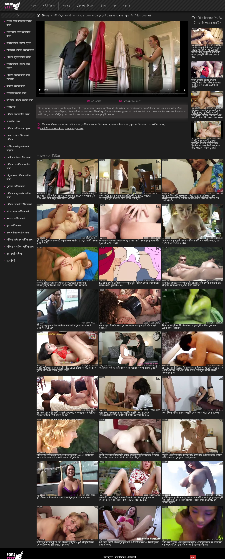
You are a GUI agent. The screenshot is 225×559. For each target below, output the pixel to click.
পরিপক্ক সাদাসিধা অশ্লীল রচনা (20, 246)
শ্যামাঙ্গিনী (11, 260)
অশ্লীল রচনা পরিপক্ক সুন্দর (18, 43)
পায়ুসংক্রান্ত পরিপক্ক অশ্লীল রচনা (19, 177)
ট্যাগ (103, 5)
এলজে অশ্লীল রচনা (16, 218)
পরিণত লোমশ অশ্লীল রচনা (19, 204)
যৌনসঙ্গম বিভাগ (49, 124)
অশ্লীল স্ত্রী (11, 107)
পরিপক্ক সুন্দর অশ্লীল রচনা (18, 57)
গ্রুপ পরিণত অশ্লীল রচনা (18, 232)
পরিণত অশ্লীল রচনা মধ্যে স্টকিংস (18, 77)
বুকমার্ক (126, 5)
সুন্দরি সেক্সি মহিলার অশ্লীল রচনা (19, 23)
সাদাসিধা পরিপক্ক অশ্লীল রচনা (20, 50)
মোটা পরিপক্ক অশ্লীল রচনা (18, 157)
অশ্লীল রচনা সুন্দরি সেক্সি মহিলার (18, 148)
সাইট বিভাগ (49, 5)
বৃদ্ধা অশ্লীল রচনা (14, 225)
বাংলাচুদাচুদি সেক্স (74, 128)
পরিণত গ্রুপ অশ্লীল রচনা (18, 114)
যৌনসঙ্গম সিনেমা (85, 5)
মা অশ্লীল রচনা (13, 121)
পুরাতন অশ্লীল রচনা (16, 186)
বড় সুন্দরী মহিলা (14, 253)
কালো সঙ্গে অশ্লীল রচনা (18, 211)
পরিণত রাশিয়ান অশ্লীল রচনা (20, 239)
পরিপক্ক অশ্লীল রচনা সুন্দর (18, 128)
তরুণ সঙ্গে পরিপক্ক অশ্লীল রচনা (18, 34)
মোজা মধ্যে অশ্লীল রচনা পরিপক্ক (18, 137)
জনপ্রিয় (66, 5)
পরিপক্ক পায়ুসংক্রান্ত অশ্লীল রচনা (19, 195)
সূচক (33, 5)
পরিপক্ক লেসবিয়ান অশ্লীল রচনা (18, 166)
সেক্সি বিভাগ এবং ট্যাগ (52, 128)
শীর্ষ (114, 5)
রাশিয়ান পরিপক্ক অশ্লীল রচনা (20, 100)
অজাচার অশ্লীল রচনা (16, 93)
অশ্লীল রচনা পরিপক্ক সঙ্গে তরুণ (18, 66)
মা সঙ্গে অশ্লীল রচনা (16, 86)
